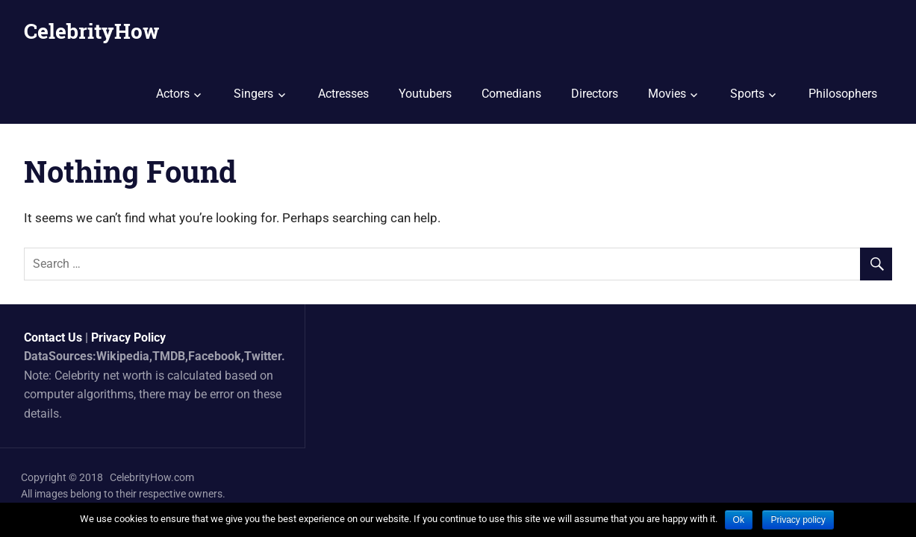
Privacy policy (797, 520)
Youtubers (425, 94)
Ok (738, 520)
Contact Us (53, 337)
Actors (173, 94)
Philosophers (842, 94)
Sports (747, 94)
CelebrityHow (91, 31)
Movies (667, 94)
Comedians (511, 94)
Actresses (343, 94)
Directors (594, 94)
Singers (253, 94)
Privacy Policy (128, 337)
